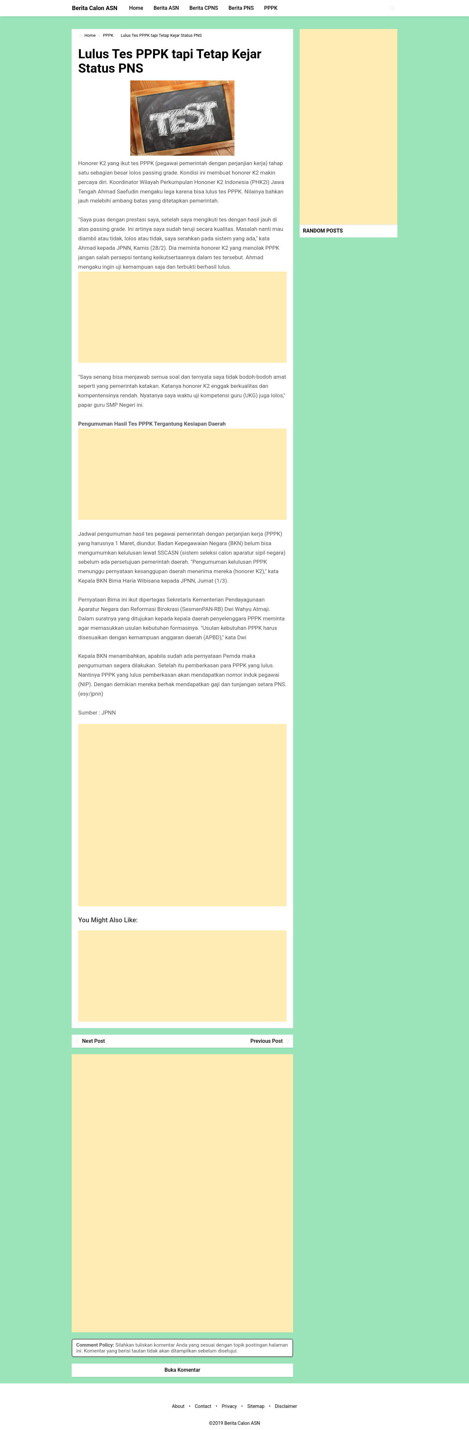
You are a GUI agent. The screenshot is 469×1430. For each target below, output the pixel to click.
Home (136, 8)
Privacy (229, 1406)
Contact (203, 1406)
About (178, 1406)
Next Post (93, 1041)
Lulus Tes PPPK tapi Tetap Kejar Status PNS (172, 61)
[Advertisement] (182, 317)
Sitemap (255, 1406)
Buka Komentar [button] (182, 1370)
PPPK (270, 8)
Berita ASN (166, 8)
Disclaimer (286, 1406)
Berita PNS (241, 8)
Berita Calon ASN (95, 8)
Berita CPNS (203, 8)
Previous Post (266, 1041)
